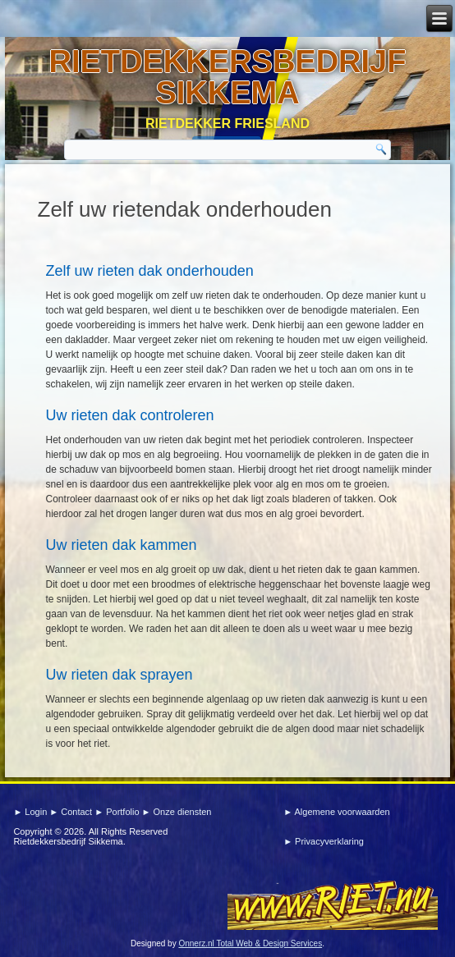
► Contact (71, 812)
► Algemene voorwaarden (336, 812)
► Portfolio (117, 812)
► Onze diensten (177, 812)
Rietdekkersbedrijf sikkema (228, 77)
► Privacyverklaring (323, 841)
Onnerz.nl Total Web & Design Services (250, 943)
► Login (31, 812)
